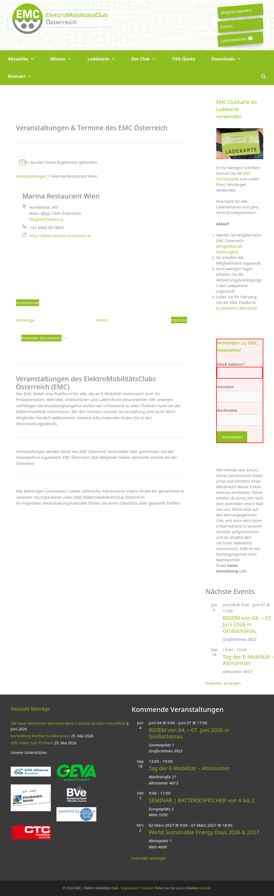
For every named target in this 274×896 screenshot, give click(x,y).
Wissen (64, 59)
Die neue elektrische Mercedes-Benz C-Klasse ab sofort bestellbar (68, 723)
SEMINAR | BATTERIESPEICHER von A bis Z (202, 800)
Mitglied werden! (236, 11)
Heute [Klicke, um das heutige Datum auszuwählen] (101, 319)
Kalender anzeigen (223, 683)
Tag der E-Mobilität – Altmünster (248, 660)
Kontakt (23, 76)
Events (226, 26)
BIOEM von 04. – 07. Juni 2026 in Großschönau (248, 624)
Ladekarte (105, 59)
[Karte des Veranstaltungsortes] (101, 266)
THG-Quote (183, 59)
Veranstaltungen (31, 176)
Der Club (147, 59)
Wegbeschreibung (46, 219)
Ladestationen (236, 39)
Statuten (147, 888)
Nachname (227, 410)
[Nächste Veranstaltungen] (179, 320)
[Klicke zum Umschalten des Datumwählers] (27, 302)
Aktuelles (25, 59)
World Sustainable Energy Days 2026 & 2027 (204, 832)
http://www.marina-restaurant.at (60, 235)
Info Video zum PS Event (32, 742)
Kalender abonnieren (41, 338)
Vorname (225, 386)
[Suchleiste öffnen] (263, 76)
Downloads (230, 59)
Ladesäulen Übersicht (236, 308)
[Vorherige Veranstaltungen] (25, 320)
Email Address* (240, 370)
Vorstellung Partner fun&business (40, 735)
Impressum (129, 888)
